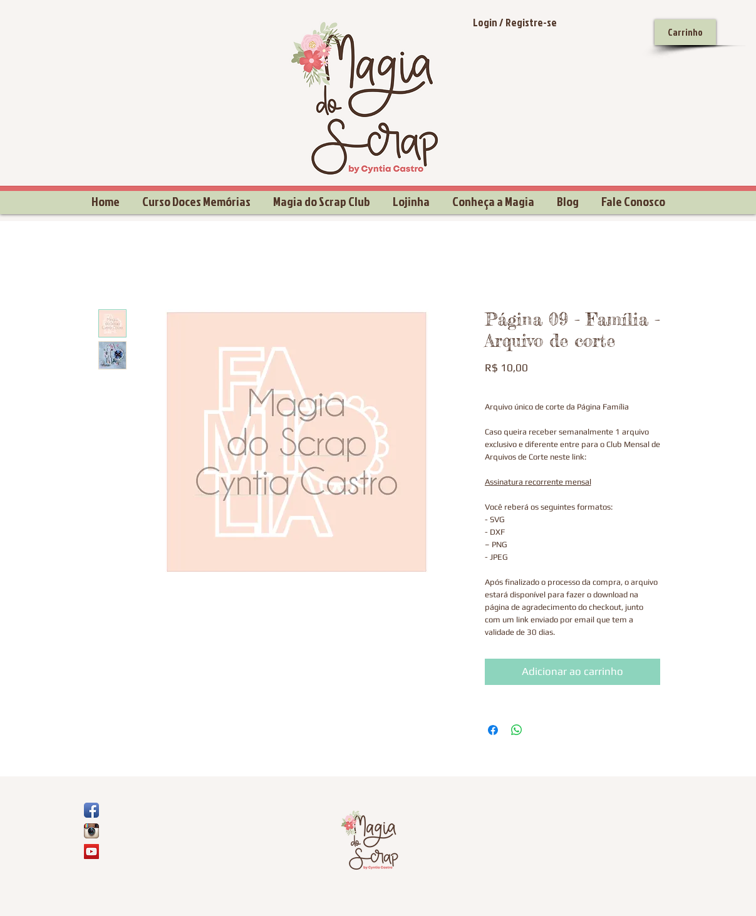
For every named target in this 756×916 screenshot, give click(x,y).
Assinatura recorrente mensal (538, 481)
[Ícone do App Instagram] (91, 830)
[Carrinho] (685, 32)
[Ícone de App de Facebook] (91, 810)
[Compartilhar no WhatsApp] (516, 730)
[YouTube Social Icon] (91, 851)
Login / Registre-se (515, 22)
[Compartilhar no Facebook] (492, 730)
